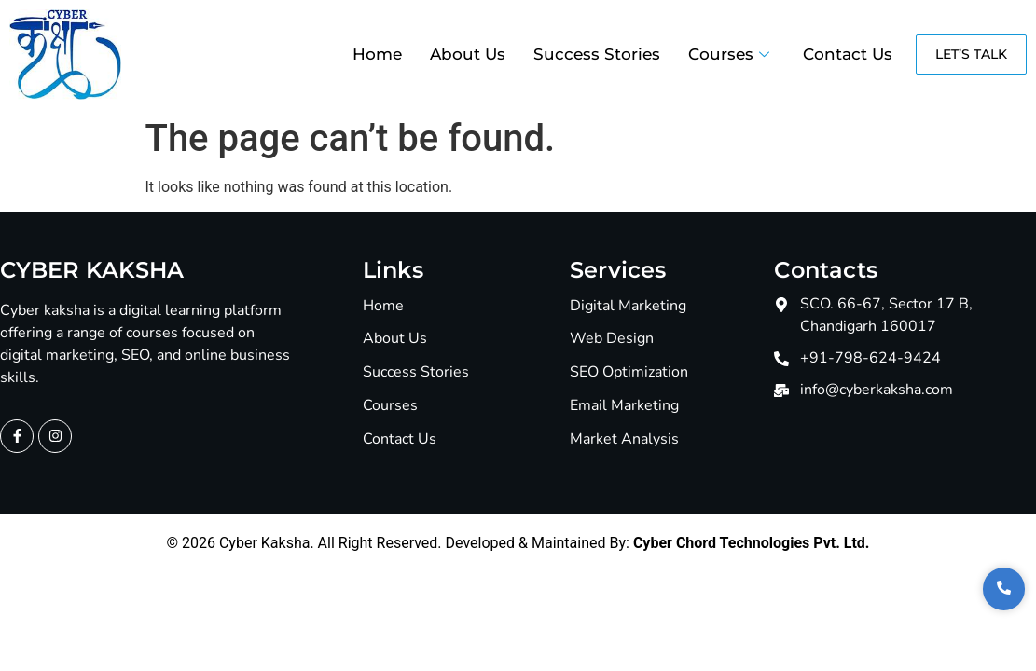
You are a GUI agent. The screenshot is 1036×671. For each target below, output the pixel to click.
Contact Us (847, 54)
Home (377, 54)
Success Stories (596, 54)
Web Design (612, 339)
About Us (467, 54)
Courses (728, 54)
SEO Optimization (629, 372)
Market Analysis (624, 439)
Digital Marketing (628, 306)
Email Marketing (624, 406)
